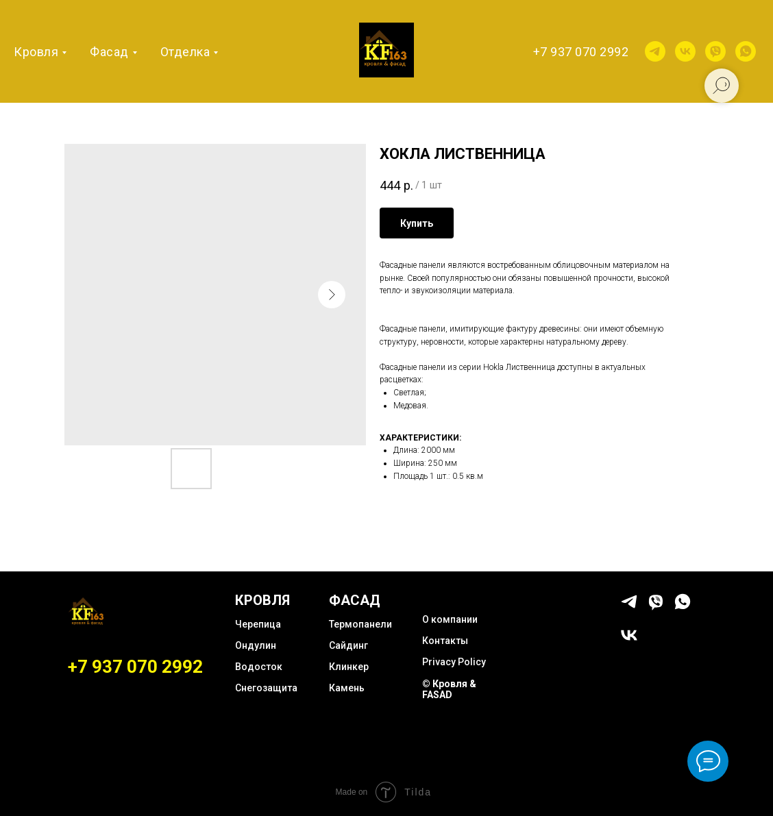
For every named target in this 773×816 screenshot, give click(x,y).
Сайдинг (348, 645)
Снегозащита (266, 687)
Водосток (258, 666)
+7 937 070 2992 (581, 52)
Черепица (258, 624)
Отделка (185, 52)
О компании (450, 619)
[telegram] (655, 51)
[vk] (685, 51)
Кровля (36, 52)
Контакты (445, 640)
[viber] (715, 51)
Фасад (109, 52)
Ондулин (255, 645)
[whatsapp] (745, 51)
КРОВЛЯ (262, 600)
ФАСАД (354, 600)
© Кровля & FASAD (449, 689)
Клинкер (349, 666)
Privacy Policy (454, 661)
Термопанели (360, 624)
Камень (347, 687)
